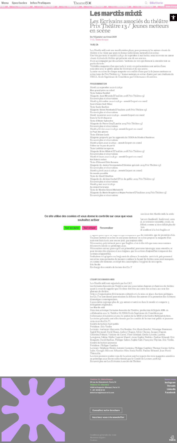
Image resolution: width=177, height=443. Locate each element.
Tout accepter (72, 227)
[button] (173, 17)
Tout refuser (89, 227)
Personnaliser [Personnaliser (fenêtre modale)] (106, 227)
